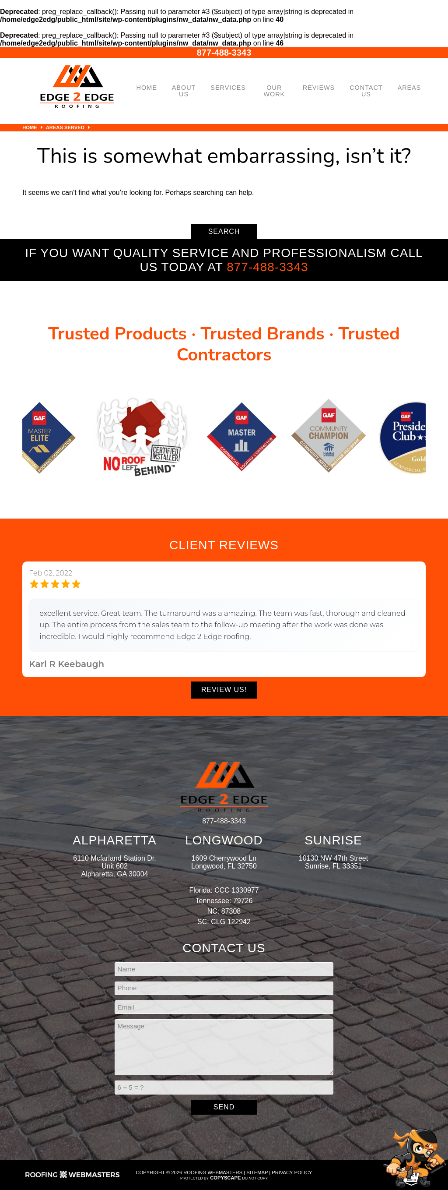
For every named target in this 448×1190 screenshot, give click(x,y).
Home (146, 87)
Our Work (274, 90)
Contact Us (366, 90)
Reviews (319, 87)
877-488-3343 (224, 52)
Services (228, 87)
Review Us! (224, 689)
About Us (184, 90)
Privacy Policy (292, 1172)
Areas (409, 87)
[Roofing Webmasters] (72, 1177)
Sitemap (257, 1172)
